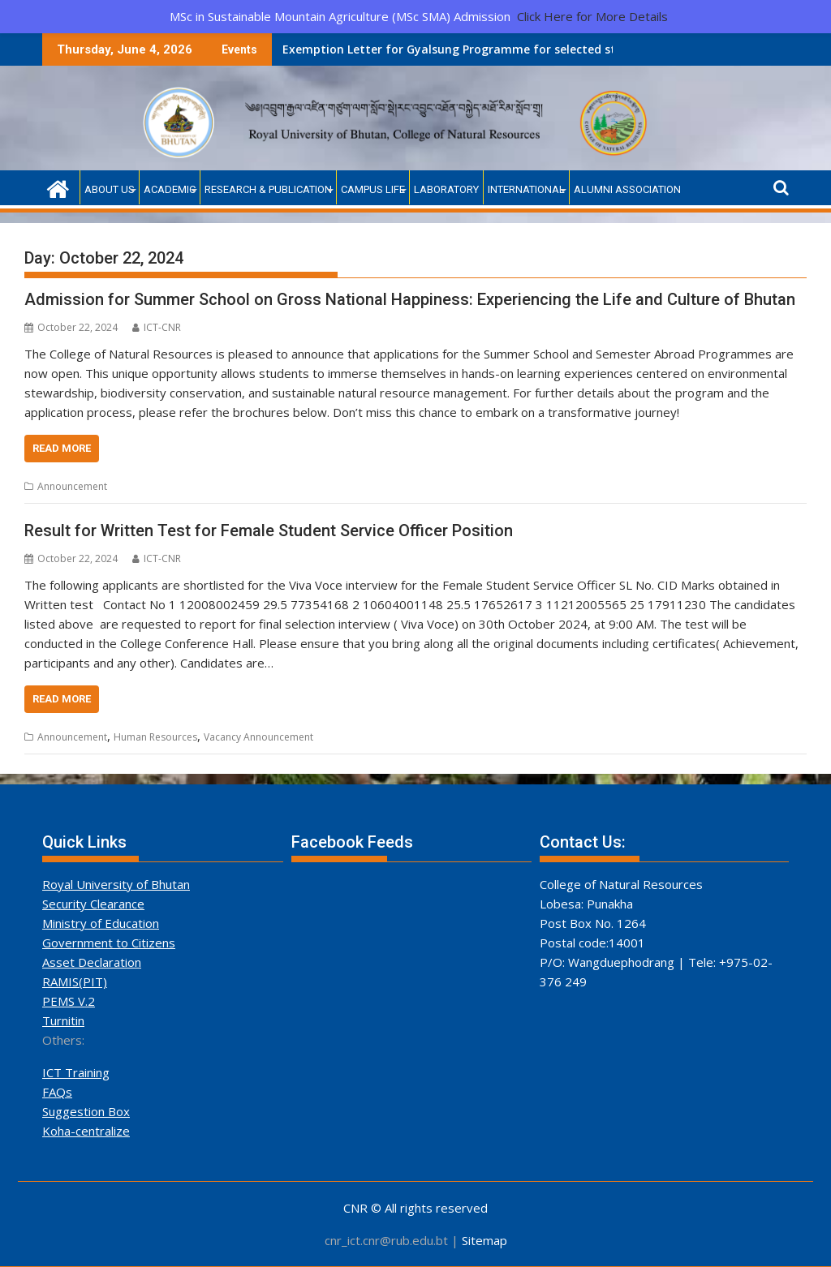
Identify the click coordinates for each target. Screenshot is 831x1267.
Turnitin (63, 1020)
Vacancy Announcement (258, 737)
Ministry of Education (100, 923)
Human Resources (155, 737)
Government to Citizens (108, 942)
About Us (109, 189)
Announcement (72, 486)
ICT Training (76, 1072)
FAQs (57, 1092)
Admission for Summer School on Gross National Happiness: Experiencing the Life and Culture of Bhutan (409, 299)
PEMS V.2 (68, 1001)
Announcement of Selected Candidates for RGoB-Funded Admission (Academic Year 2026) (572, 49)
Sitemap (484, 1240)
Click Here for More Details (592, 16)
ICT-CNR (156, 327)
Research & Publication (268, 189)
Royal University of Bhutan (116, 884)
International (526, 189)
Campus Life (373, 189)
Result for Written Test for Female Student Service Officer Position (268, 530)
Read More (61, 448)
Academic (170, 189)
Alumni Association (627, 189)
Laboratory (446, 189)
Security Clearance (93, 903)
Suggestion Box (86, 1111)
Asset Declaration (91, 962)
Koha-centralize (86, 1131)
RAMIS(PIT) (74, 981)
